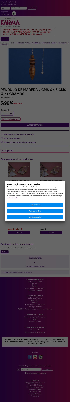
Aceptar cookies (35, 205)
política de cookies (13, 198)
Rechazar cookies (35, 211)
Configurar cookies (35, 217)
